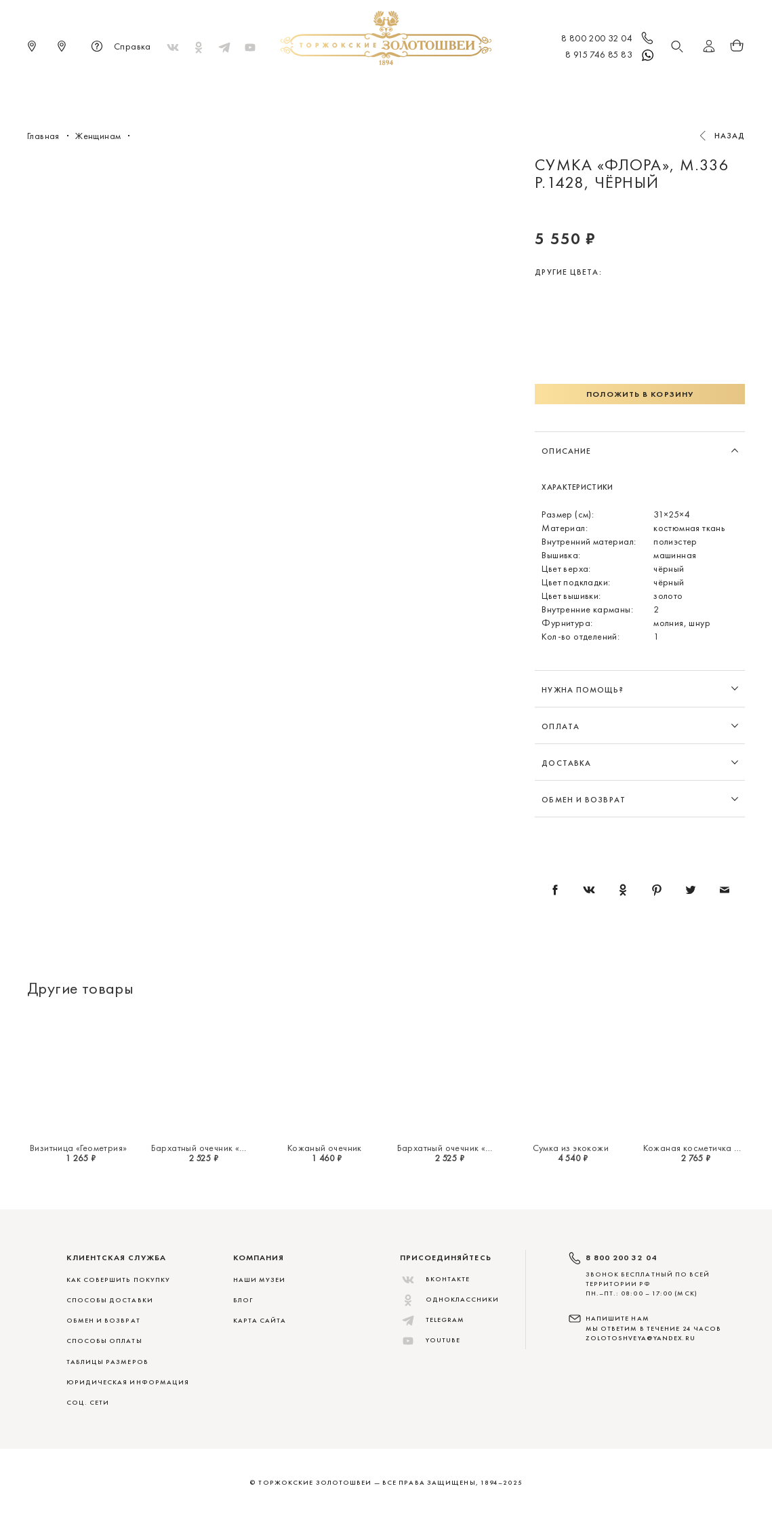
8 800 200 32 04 (608, 39)
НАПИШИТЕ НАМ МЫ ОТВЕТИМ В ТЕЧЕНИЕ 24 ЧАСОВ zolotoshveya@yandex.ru (654, 1328)
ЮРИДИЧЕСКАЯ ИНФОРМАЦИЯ (128, 1382)
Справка (119, 47)
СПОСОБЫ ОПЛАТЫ (104, 1340)
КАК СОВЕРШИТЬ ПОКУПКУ (118, 1279)
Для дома (496, 88)
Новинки (190, 88)
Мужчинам (430, 88)
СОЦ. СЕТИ (88, 1402)
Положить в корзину (639, 394)
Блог (243, 1299)
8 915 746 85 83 (610, 55)
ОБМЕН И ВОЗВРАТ (103, 1320)
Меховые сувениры (273, 88)
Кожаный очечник (324, 1148)
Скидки (591, 88)
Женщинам (362, 88)
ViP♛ (546, 88)
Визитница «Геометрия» (78, 1148)
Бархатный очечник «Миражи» (215, 1148)
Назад (730, 135)
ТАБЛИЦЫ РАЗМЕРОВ (107, 1361)
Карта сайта (260, 1320)
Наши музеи (259, 1279)
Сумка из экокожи (571, 1148)
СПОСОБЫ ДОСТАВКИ (109, 1299)
